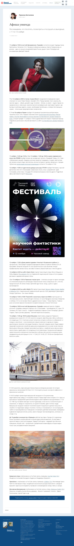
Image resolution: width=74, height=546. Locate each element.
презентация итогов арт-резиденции (28, 164)
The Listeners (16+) (24, 274)
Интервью (44, 3)
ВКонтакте (29, 174)
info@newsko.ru (41, 530)
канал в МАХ (32, 498)
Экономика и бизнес (23, 3)
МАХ (59, 526)
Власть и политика (16, 3)
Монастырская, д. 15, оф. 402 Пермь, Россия (44, 525)
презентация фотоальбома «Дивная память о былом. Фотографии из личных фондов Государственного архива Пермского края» (35, 117)
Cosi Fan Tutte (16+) (53, 476)
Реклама (57, 522)
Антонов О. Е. (49, 523)
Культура (38, 3)
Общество (31, 3)
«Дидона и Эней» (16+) (57, 489)
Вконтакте (62, 526)
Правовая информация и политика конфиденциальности (28, 539)
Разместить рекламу (57, 3)
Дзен (57, 526)
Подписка (58, 525)
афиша (6, 510)
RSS (56, 523)
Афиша (51, 3)
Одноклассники (59, 527)
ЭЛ (24, 532)
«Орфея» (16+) (48, 481)
